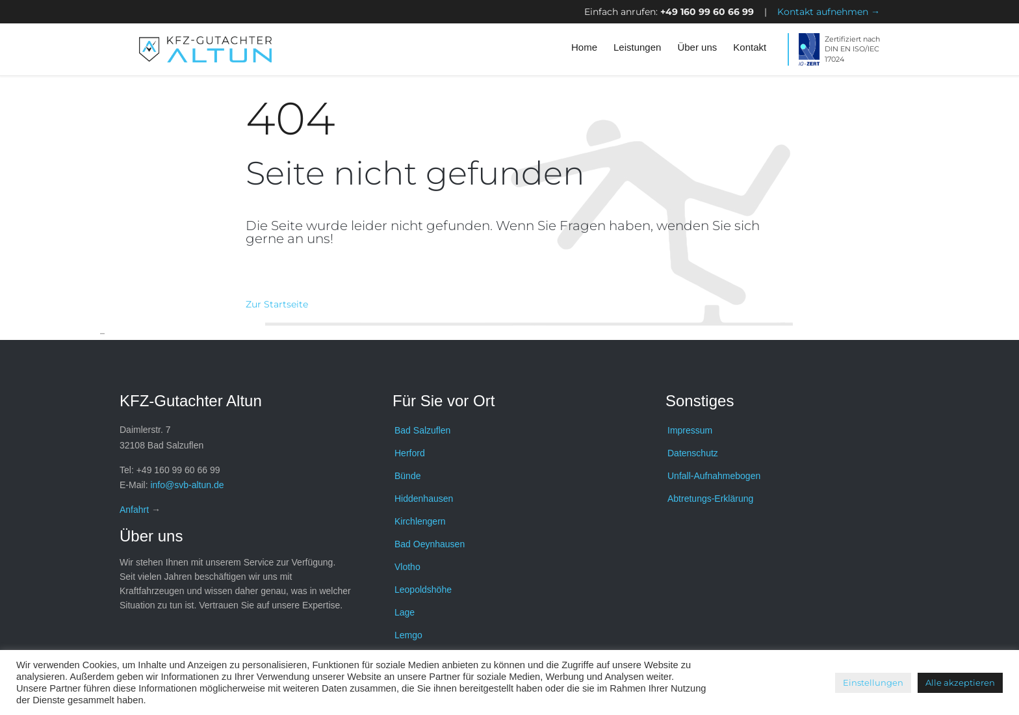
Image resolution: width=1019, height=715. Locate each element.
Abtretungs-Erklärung (710, 498)
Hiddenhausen (423, 498)
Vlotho (407, 567)
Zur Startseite (277, 304)
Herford (409, 453)
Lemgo (408, 635)
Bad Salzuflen (422, 430)
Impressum (689, 430)
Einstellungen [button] (873, 682)
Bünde (407, 476)
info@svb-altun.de (187, 485)
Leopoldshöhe (423, 589)
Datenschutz (692, 453)
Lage (404, 612)
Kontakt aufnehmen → (828, 12)
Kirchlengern (420, 521)
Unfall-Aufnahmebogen (713, 476)
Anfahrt (134, 509)
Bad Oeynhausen (429, 544)
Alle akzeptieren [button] (960, 682)
